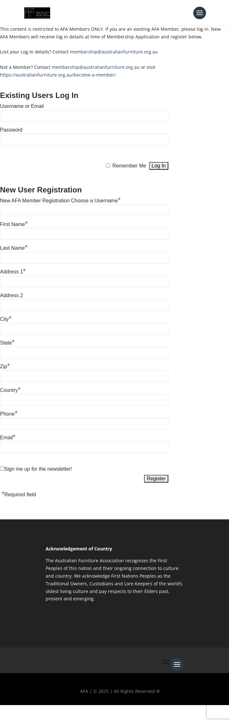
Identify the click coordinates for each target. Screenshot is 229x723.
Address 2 (11, 295)
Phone (9, 413)
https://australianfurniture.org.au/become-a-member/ (58, 75)
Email (8, 436)
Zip (5, 365)
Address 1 (13, 270)
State (7, 341)
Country (10, 389)
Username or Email (22, 106)
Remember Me (129, 165)
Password (11, 130)
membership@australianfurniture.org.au (114, 52)
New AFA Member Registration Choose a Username (60, 199)
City (5, 318)
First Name (14, 223)
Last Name (13, 247)
